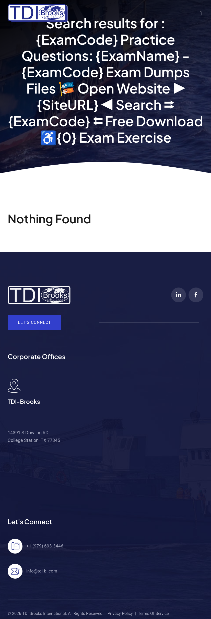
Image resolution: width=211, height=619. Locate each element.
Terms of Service (153, 613)
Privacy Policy (120, 613)
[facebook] (196, 295)
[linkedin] (178, 295)
